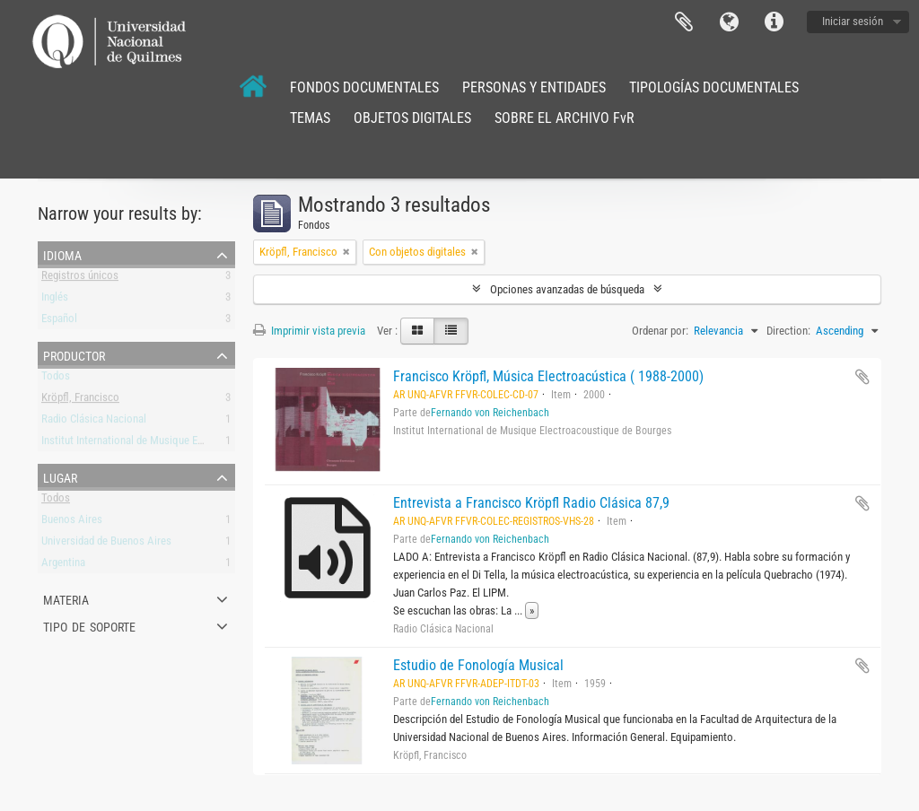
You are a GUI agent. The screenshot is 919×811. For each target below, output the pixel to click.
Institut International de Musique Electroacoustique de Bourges (185, 443)
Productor (74, 354)
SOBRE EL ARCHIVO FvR (565, 117)
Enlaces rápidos (773, 22)
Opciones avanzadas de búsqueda (567, 289)
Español (59, 321)
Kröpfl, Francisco (80, 400)
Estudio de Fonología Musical (478, 665)
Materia (66, 598)
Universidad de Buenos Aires (106, 544)
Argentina (63, 565)
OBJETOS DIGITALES (412, 117)
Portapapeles (683, 22)
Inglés (54, 300)
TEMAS (310, 117)
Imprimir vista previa (309, 330)
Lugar (60, 476)
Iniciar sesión (852, 21)
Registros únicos (79, 278)
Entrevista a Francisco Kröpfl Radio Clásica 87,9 (531, 502)
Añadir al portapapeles (862, 377)
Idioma (728, 22)
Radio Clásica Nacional (93, 422)
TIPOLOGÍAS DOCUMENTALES (714, 87)
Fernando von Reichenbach (490, 412)
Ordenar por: (660, 330)
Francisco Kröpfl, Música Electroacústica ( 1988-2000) (548, 376)
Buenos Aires (71, 522)
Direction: (788, 330)
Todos (55, 379)
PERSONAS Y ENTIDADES (534, 87)
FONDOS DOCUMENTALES (364, 87)
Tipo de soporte (89, 625)
